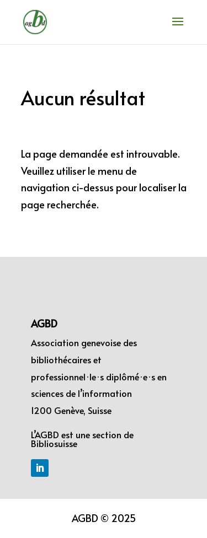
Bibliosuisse (54, 443)
